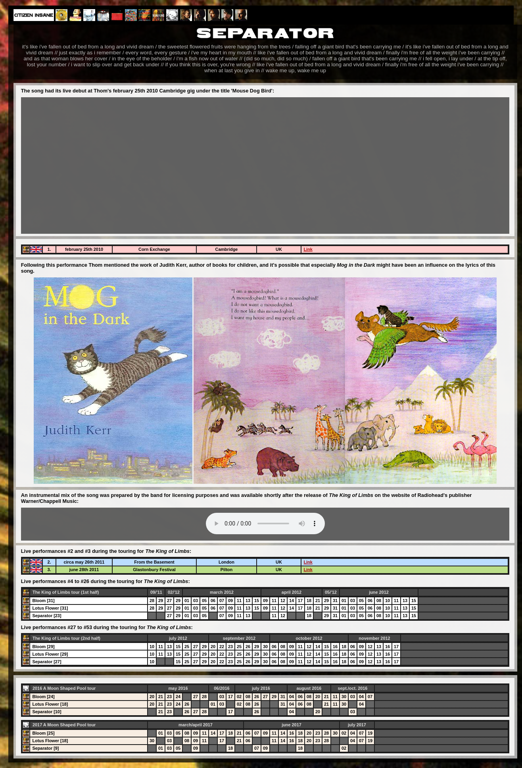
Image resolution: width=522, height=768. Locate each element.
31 (335, 600)
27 (169, 600)
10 (387, 600)
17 (300, 600)
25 (186, 646)
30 (265, 646)
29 (160, 600)
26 (248, 646)
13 (248, 600)
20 (213, 646)
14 (291, 600)
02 (239, 696)
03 (195, 600)
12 (282, 600)
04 (291, 696)
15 (256, 600)
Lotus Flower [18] (50, 704)
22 (221, 646)
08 (378, 600)
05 (204, 600)
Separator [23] (46, 615)
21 (317, 600)
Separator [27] (46, 661)
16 (335, 646)
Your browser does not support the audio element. (265, 523)
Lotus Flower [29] (50, 654)
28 (152, 600)
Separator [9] (45, 748)
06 (213, 600)
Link (307, 249)
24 (178, 696)
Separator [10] (46, 711)
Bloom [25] (43, 733)
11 (239, 600)
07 (221, 600)
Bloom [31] (43, 600)
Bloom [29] (43, 646)
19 (370, 733)
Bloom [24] (43, 696)
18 (309, 600)
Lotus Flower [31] (50, 608)
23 (230, 646)
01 (186, 600)
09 (230, 600)
